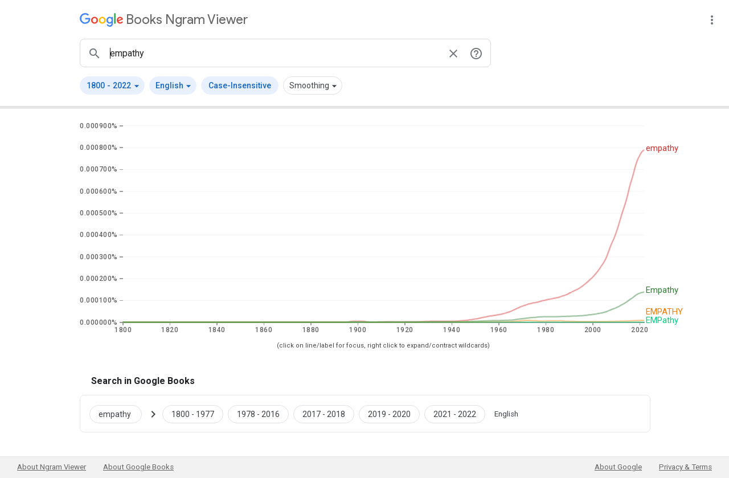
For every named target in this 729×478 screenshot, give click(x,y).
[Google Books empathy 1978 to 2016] (258, 413)
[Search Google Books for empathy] (120, 413)
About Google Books (138, 467)
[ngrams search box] (274, 53)
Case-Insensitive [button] (239, 85)
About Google (618, 467)
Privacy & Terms (685, 467)
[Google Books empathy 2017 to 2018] (324, 413)
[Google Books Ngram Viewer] (164, 19)
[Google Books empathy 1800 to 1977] (193, 413)
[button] (112, 85)
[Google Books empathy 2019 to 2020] (389, 413)
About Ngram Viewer (51, 467)
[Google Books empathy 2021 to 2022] (455, 413)
